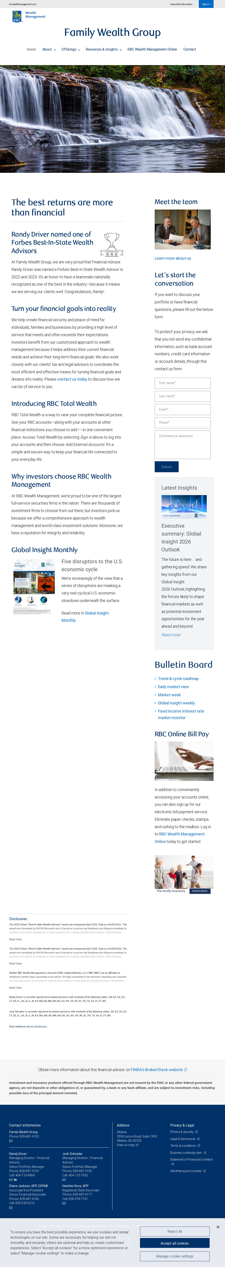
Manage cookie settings (174, 1256)
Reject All (175, 1231)
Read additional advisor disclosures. (28, 1026)
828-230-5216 (25, 1203)
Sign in (206, 4)
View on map (126, 1145)
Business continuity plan (186, 1153)
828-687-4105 (82, 1171)
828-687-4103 (29, 1171)
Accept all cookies (175, 1243)
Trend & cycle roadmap (178, 678)
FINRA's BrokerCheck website (157, 1069)
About (49, 48)
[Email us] (11, 1141)
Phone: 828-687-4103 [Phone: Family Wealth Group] (24, 1136)
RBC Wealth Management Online (152, 48)
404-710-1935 (78, 1175)
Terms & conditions (183, 1146)
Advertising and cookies (186, 1171)
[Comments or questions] (183, 444)
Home (31, 48)
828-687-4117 (82, 1194)
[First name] (183, 383)
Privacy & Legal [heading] (182, 1125)
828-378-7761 (78, 1199)
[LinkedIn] (16, 1180)
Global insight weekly (176, 703)
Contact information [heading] (25, 1125)
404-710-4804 (25, 1175)
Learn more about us (173, 258)
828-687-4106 (29, 1199)
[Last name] (183, 396)
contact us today (72, 379)
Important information (181, 4)
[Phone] (183, 422)
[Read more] (15, 939)
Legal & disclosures (183, 1139)
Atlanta (122, 1132)
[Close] (218, 1227)
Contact (189, 48)
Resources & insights (104, 48)
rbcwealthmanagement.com (22, 4)
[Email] (183, 409)
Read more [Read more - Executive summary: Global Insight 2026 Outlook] (170, 634)
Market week (169, 694)
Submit (167, 467)
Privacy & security (182, 1132)
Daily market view (173, 686)
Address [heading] (123, 1125)
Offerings (71, 48)
